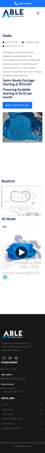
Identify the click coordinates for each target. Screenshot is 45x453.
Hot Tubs (7, 414)
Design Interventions (22, 446)
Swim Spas (7, 409)
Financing (8, 424)
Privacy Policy (27, 443)
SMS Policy (39, 443)
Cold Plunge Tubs (12, 419)
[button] (5, 128)
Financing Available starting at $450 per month (17, 93)
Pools (5, 405)
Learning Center (11, 428)
